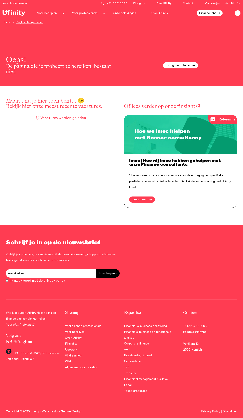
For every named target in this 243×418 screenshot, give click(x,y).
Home (6, 22)
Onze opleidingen (124, 13)
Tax (126, 367)
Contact (188, 3)
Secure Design (71, 411)
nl (233, 3)
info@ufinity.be (197, 332)
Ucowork (71, 349)
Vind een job (212, 3)
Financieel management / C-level (146, 379)
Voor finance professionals (83, 326)
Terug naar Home (180, 65)
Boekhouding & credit (139, 355)
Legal (128, 385)
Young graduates (135, 391)
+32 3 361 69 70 (198, 326)
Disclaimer (230, 411)
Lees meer (142, 199)
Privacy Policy (210, 411)
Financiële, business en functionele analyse (147, 335)
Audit (127, 349)
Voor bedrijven (47, 13)
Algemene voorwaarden (81, 367)
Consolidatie (132, 361)
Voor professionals (85, 13)
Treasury (130, 373)
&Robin (35, 353)
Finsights (139, 3)
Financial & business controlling (145, 326)
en (238, 3)
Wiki (68, 361)
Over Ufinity (163, 3)
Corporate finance (136, 344)
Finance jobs (207, 13)
